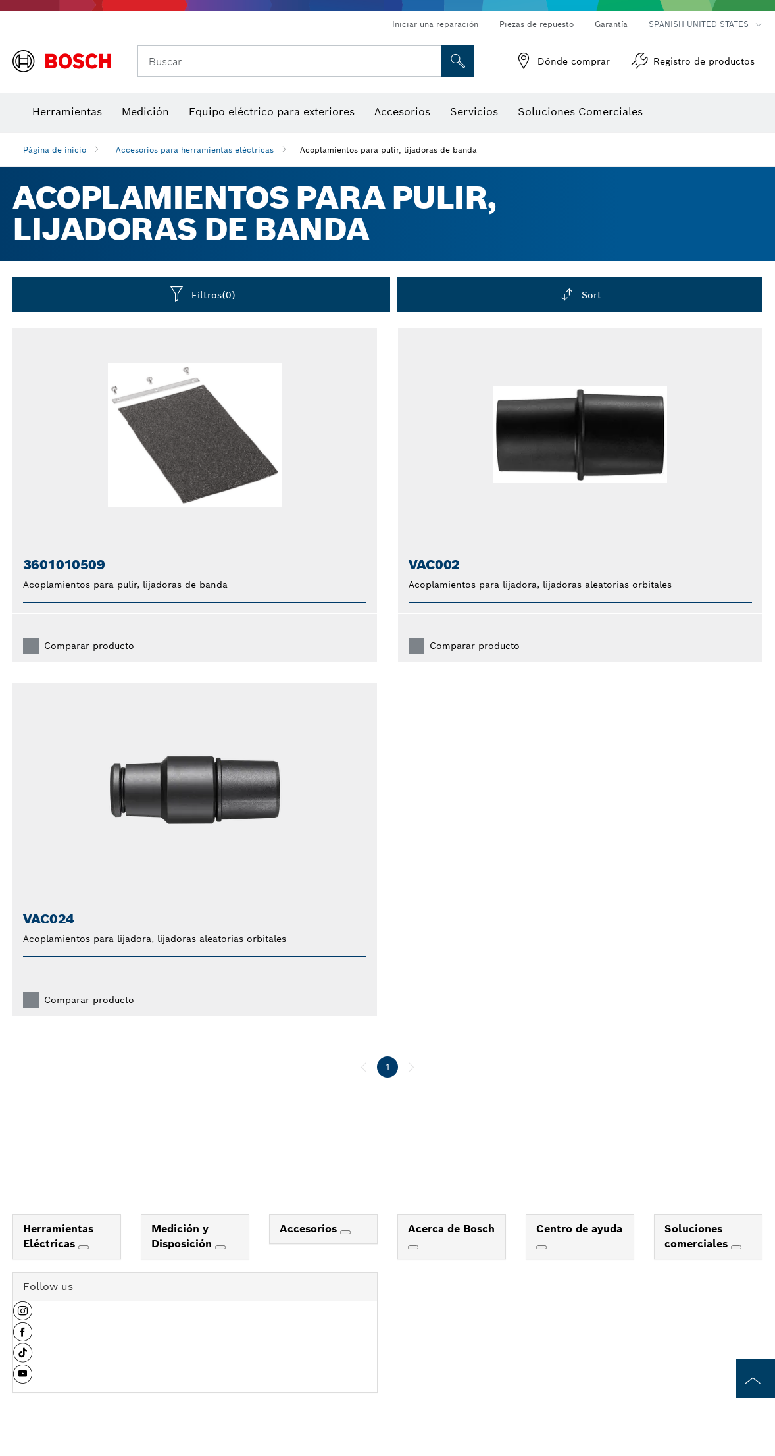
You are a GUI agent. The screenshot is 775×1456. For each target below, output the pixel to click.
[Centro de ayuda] (541, 1247)
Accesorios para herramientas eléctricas (195, 150)
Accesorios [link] (310, 1228)
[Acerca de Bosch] (413, 1247)
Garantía (611, 24)
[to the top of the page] (755, 1378)
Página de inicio (54, 150)
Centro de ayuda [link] (579, 1228)
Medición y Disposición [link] (183, 1236)
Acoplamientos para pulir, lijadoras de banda (388, 150)
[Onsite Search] (457, 61)
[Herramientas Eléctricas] (83, 1247)
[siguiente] (411, 1067)
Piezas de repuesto (536, 24)
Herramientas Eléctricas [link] (58, 1236)
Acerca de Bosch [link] (451, 1228)
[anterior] (363, 1067)
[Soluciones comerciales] (736, 1247)
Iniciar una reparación (435, 24)
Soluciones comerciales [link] (697, 1236)
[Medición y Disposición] (220, 1247)
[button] (22, 1316)
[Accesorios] (345, 1232)
